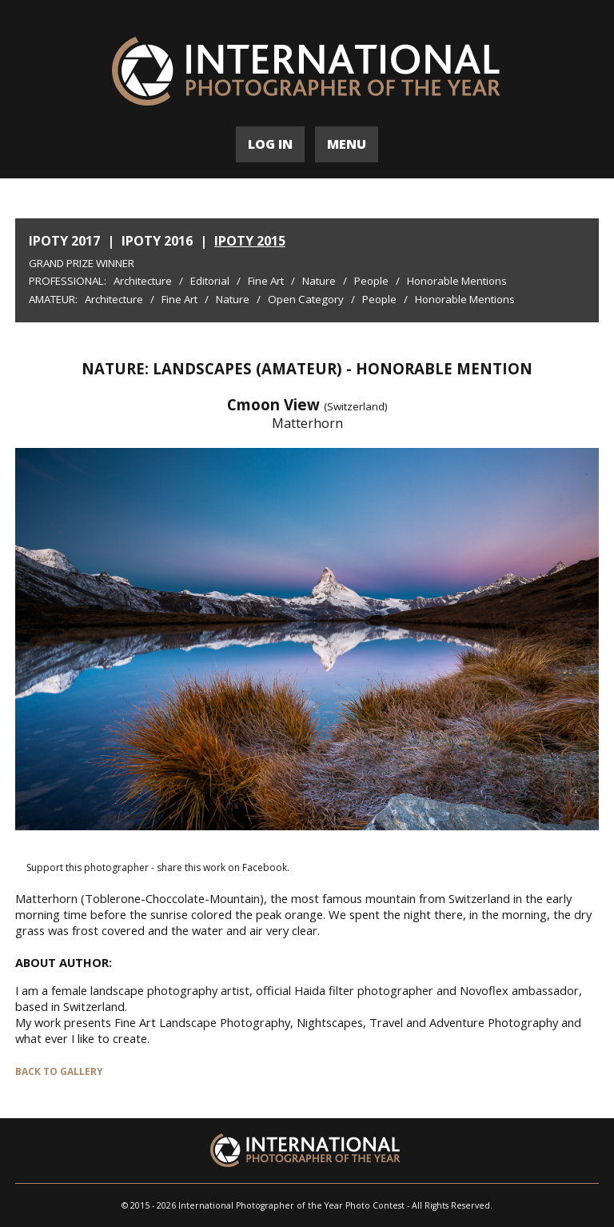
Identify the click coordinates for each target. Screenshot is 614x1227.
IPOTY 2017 (64, 241)
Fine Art (266, 281)
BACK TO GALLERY (59, 1071)
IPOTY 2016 (157, 241)
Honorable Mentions (457, 281)
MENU (346, 144)
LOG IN (270, 144)
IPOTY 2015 (249, 241)
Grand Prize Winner (81, 263)
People (371, 281)
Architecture (143, 281)
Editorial (209, 281)
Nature (319, 281)
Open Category (306, 299)
